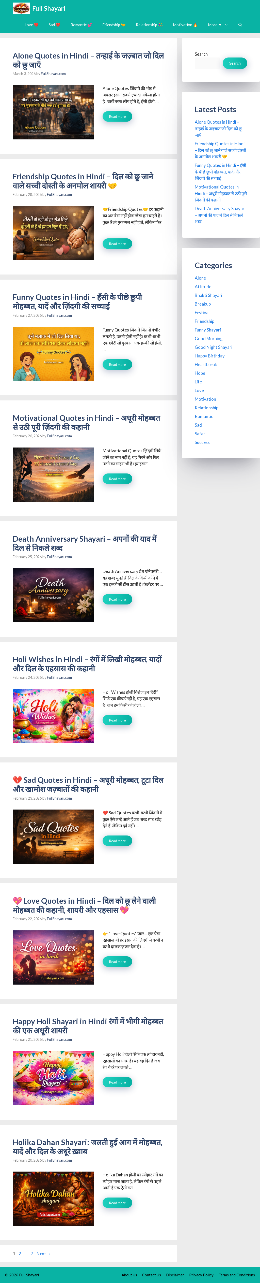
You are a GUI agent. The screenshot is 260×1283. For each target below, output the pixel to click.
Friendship (204, 321)
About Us (129, 1275)
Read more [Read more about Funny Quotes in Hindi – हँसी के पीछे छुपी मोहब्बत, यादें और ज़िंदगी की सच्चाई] (117, 364)
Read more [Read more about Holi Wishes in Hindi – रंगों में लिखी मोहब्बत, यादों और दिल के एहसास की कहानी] (117, 720)
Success (202, 442)
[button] (240, 25)
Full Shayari (48, 8)
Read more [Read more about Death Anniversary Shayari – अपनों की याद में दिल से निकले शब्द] (117, 599)
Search (201, 54)
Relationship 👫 (149, 24)
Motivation (205, 399)
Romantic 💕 (81, 24)
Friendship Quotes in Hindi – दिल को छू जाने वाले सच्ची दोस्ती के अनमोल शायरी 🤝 (83, 181)
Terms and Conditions (237, 1275)
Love (199, 390)
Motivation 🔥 (185, 24)
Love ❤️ (32, 24)
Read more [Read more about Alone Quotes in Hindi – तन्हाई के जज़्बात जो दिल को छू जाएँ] (117, 116)
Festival (202, 312)
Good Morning (209, 338)
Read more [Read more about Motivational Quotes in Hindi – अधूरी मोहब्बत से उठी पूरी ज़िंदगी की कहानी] (117, 479)
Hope (200, 373)
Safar (200, 433)
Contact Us (151, 1275)
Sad (198, 425)
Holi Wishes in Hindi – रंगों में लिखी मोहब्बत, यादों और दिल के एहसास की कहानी (87, 664)
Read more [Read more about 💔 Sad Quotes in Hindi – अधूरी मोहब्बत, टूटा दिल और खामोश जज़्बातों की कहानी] (117, 841)
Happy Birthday (210, 355)
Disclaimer (175, 1275)
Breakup (203, 304)
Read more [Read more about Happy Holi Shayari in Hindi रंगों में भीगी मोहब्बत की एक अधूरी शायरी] (117, 1082)
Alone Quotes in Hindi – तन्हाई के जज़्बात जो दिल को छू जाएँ (218, 128)
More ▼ (220, 25)
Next (44, 1253)
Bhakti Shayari (208, 295)
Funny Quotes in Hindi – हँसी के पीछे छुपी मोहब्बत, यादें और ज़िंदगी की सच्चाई (77, 301)
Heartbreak (206, 364)
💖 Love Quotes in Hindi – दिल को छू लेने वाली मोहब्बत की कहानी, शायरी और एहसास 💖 (84, 905)
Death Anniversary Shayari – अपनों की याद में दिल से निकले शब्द (220, 215)
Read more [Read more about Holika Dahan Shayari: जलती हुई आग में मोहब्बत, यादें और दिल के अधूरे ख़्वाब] (117, 1203)
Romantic (204, 416)
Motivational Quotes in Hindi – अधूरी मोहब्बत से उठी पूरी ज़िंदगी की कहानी (86, 422)
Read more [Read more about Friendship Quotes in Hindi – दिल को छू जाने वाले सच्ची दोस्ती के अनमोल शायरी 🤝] (117, 243)
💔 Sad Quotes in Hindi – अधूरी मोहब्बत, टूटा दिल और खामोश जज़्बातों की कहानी (88, 784)
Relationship (206, 407)
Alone (200, 278)
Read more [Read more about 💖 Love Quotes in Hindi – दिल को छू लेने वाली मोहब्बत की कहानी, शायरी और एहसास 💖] (117, 961)
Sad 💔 (54, 24)
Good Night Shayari (213, 347)
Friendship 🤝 (114, 24)
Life (198, 381)
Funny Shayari (208, 330)
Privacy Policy (201, 1275)
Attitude (203, 286)
